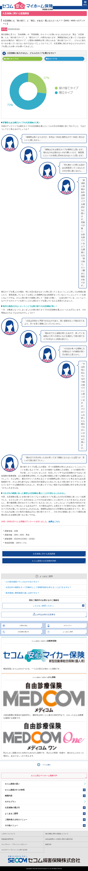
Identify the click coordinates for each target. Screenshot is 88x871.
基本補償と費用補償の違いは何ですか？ (22, 593)
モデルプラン (68, 625)
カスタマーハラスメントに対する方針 (14, 850)
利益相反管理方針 (7, 839)
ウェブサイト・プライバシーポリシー (14, 844)
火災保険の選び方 (23, 632)
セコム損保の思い (12, 784)
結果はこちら (54, 522)
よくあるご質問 (68, 632)
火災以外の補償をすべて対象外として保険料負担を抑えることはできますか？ (38, 587)
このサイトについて (8, 834)
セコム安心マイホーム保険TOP (44, 776)
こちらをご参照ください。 (44, 606)
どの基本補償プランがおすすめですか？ (22, 582)
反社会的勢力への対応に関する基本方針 (59, 839)
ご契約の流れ (23, 625)
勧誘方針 (48, 844)
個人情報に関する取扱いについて (56, 834)
